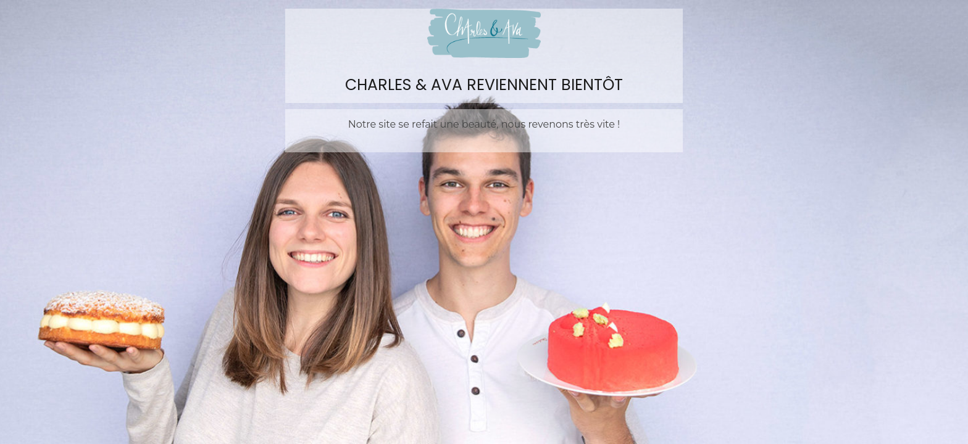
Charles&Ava (484, 33)
